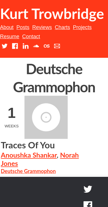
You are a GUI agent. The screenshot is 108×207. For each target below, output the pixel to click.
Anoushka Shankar (57, 130)
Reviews (49, 45)
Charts (69, 45)
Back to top (79, 181)
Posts (30, 45)
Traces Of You (56, 120)
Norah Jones (48, 138)
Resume (42, 54)
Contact (64, 54)
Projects (89, 45)
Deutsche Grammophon (56, 146)
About (14, 45)
